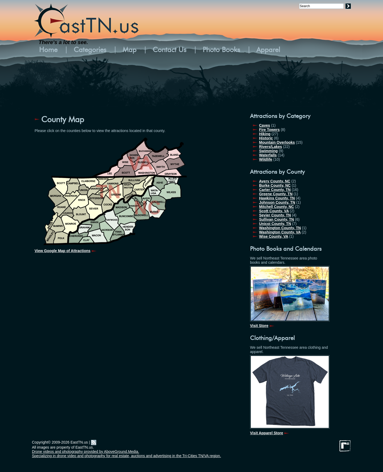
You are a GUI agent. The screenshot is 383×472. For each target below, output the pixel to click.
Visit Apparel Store (266, 433)
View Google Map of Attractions (62, 251)
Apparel (268, 49)
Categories (90, 49)
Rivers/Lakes (270, 146)
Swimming (268, 151)
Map (129, 49)
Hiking (264, 134)
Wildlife (265, 159)
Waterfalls (268, 155)
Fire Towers (269, 129)
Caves (264, 125)
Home (48, 49)
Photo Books (221, 49)
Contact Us (169, 49)
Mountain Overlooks (277, 142)
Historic (266, 138)
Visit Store (259, 326)
